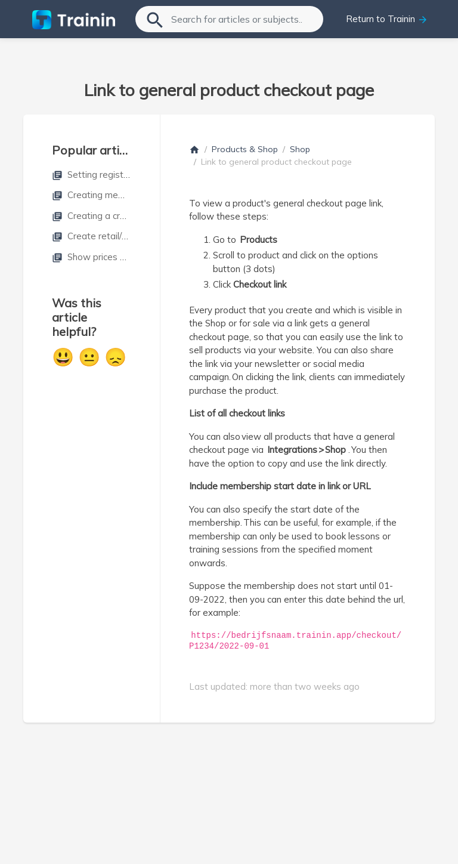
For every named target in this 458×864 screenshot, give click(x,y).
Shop (300, 149)
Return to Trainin (387, 19)
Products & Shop (245, 149)
